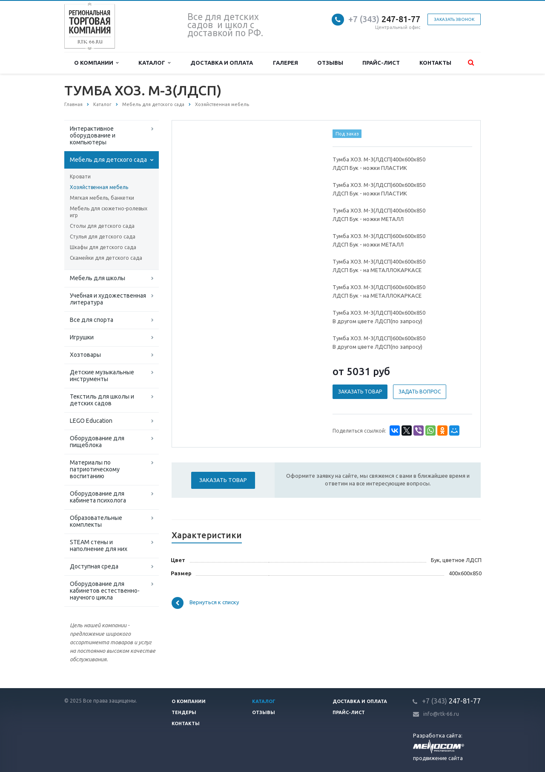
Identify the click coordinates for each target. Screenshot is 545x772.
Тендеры (184, 712)
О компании (96, 63)
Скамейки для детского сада (106, 258)
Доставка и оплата (221, 63)
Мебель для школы (97, 278)
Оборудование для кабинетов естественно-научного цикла (105, 590)
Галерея (285, 63)
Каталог (154, 63)
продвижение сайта (438, 758)
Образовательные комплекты (96, 521)
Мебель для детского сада (108, 159)
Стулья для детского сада (102, 236)
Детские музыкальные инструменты (102, 375)
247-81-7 (382, 19)
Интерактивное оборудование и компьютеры (92, 135)
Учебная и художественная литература (108, 299)
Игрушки (82, 337)
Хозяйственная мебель (99, 187)
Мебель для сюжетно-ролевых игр (108, 212)
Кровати (80, 176)
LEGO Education (91, 420)
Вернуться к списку (205, 603)
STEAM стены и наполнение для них (98, 545)
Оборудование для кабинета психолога (98, 497)
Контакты (435, 63)
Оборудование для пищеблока (97, 441)
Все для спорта (91, 319)
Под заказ (347, 133)
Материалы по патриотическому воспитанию (95, 469)
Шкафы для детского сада (103, 247)
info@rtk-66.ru (441, 714)
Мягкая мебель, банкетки (102, 198)
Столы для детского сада (102, 226)
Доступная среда (94, 566)
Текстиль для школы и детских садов (102, 400)
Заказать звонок (454, 19)
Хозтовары (85, 354)
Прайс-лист (381, 63)
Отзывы (330, 63)
